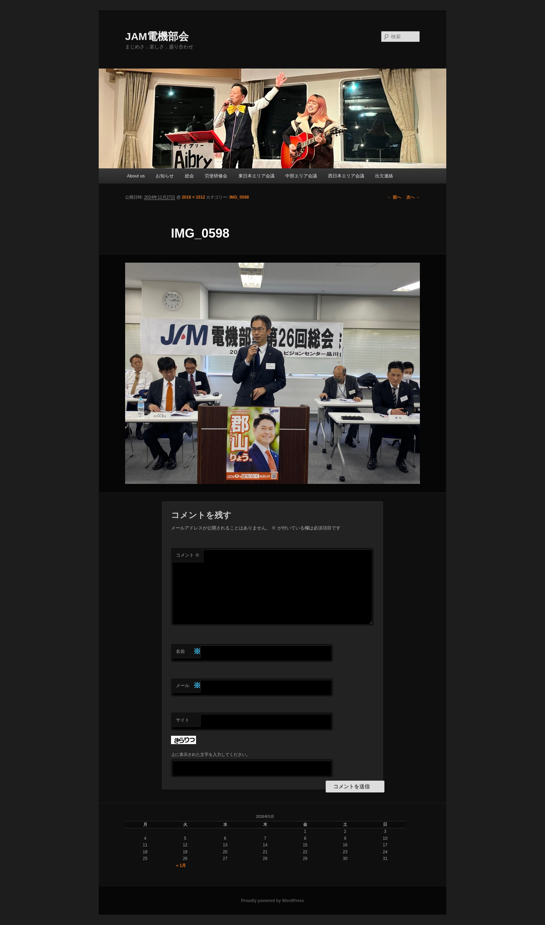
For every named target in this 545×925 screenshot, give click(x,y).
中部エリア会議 (301, 175)
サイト (182, 720)
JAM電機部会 (157, 36)
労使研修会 (216, 175)
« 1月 (181, 865)
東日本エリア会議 (256, 175)
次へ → (413, 197)
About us (136, 175)
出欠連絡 (384, 175)
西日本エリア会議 (346, 175)
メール (188, 686)
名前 (188, 652)
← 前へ (394, 197)
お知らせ (165, 175)
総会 (189, 175)
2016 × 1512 (193, 197)
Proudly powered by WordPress (272, 900)
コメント (188, 555)
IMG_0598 (239, 197)
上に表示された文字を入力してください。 (210, 754)
